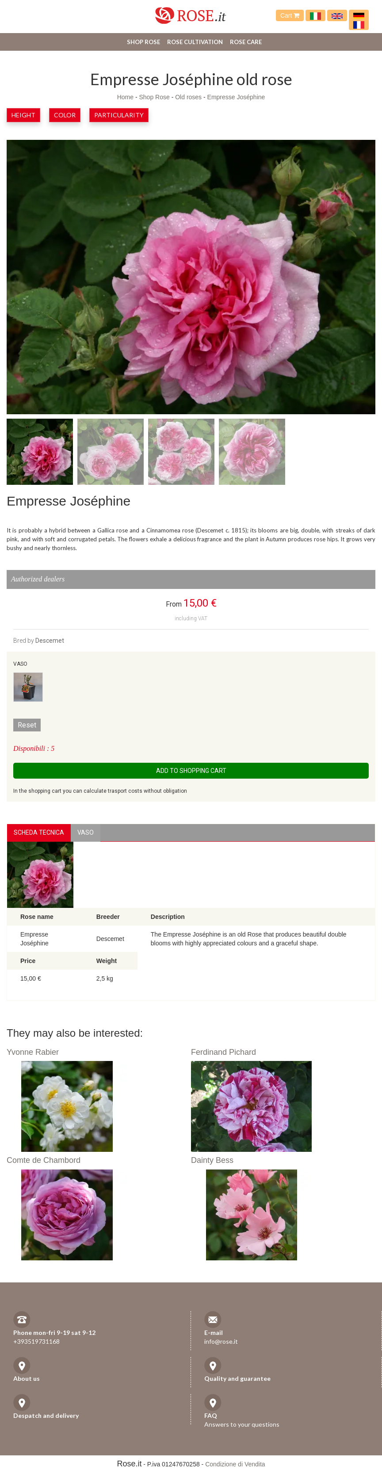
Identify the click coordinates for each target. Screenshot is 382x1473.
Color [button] (65, 115)
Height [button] (23, 115)
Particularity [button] (119, 115)
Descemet (49, 640)
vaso (85, 832)
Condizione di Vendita (235, 1464)
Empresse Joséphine (236, 97)
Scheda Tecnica (39, 832)
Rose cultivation (195, 41)
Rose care (246, 41)
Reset (27, 725)
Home (125, 97)
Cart (289, 15)
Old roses (188, 97)
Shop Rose (143, 41)
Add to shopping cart (191, 770)
